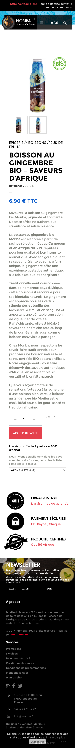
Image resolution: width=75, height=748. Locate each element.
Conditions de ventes (20, 663)
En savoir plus (55, 737)
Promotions (13, 648)
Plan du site (14, 677)
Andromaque (19, 634)
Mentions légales (17, 672)
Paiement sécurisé (18, 658)
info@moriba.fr (24, 716)
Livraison (12, 653)
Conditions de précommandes (26, 667)
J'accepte (37, 741)
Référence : (16, 185)
